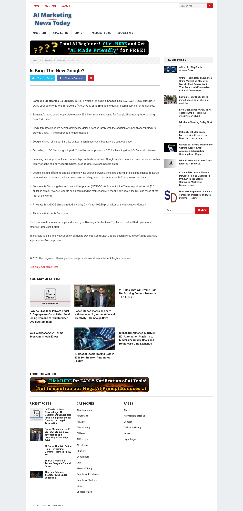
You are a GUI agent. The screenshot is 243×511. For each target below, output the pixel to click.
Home (36, 60)
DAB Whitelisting (132, 427)
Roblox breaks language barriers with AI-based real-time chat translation (194, 135)
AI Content (39, 33)
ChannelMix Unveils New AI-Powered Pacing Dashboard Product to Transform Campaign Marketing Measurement (194, 178)
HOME (36, 6)
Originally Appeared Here (44, 266)
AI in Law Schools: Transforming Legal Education (56, 475)
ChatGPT (80, 33)
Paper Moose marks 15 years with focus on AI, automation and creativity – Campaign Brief (94, 314)
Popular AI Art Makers (88, 474)
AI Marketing (60, 33)
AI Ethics (81, 421)
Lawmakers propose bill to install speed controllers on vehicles (194, 100)
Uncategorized (84, 492)
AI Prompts (82, 439)
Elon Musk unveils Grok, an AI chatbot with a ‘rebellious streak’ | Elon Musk (195, 112)
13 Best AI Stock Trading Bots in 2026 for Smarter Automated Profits (94, 357)
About (66, 6)
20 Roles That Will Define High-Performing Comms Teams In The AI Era (138, 293)
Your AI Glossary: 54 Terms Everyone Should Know (58, 463)
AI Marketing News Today (51, 505)
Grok (79, 462)
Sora (79, 486)
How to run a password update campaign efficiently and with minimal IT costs (195, 194)
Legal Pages (130, 439)
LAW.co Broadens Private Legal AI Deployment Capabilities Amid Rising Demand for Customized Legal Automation (58, 416)
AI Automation (84, 410)
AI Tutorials (82, 445)
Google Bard (125, 33)
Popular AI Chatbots (87, 480)
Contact (50, 6)
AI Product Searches (134, 416)
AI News (81, 433)
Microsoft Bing (101, 33)
